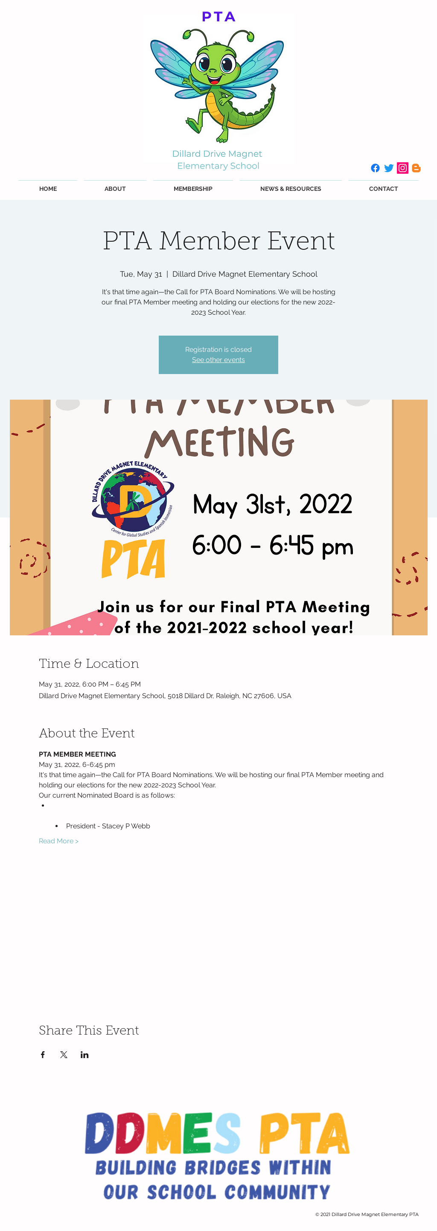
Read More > (59, 841)
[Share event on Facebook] (43, 1054)
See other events (218, 360)
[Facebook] (375, 168)
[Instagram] (402, 168)
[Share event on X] (64, 1054)
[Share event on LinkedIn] (85, 1054)
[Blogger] (416, 168)
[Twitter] (389, 168)
